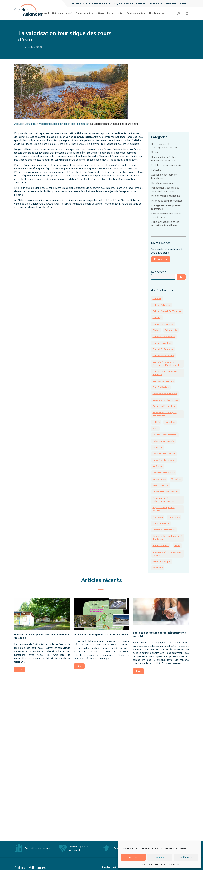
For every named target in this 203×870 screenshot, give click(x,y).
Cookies (144, 864)
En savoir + (160, 259)
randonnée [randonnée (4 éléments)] (174, 517)
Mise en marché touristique (165, 196)
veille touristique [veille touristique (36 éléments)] (161, 561)
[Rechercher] (181, 277)
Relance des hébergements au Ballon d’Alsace (101, 634)
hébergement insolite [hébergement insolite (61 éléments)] (163, 441)
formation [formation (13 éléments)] (170, 422)
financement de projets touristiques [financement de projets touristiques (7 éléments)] (165, 414)
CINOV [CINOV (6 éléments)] (156, 330)
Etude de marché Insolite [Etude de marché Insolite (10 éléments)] (165, 399)
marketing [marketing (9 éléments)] (176, 479)
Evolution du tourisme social (166, 165)
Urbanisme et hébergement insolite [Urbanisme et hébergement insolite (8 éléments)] (166, 553)
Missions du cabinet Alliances (166, 200)
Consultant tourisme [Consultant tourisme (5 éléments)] (163, 380)
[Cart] (187, 13)
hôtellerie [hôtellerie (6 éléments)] (158, 447)
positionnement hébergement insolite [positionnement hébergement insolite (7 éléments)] (163, 500)
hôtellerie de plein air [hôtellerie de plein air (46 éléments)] (164, 453)
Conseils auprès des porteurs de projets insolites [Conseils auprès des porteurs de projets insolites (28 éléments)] (167, 363)
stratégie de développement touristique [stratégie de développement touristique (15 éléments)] (167, 538)
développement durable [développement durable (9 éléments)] (165, 393)
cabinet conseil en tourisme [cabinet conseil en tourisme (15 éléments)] (167, 311)
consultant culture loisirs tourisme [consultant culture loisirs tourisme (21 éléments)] (166, 373)
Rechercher (159, 272)
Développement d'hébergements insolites (165, 145)
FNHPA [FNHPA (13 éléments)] (156, 422)
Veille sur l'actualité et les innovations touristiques (165, 223)
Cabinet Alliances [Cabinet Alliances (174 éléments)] (161, 304)
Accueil (18, 123)
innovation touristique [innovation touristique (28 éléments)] (164, 460)
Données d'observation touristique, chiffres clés (164, 158)
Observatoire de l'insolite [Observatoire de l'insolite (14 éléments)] (166, 491)
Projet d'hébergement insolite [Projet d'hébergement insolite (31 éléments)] (164, 509)
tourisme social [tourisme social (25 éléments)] (161, 545)
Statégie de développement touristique (167, 207)
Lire (19, 669)
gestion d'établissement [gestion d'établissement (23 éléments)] (165, 434)
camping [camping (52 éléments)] (157, 317)
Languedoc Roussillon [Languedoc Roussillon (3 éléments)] (164, 472)
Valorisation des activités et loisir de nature (63, 123)
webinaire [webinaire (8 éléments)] (158, 567)
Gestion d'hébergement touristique (164, 176)
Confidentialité (155, 864)
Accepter (133, 857)
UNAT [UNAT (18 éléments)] (177, 545)
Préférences (186, 857)
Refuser (160, 857)
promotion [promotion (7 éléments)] (158, 517)
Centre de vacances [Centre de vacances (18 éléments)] (163, 323)
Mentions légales (171, 864)
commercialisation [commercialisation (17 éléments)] (162, 342)
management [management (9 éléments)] (159, 479)
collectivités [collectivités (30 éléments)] (171, 330)
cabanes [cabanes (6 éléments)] (157, 298)
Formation (156, 170)
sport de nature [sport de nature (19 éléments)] (161, 523)
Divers (154, 152)
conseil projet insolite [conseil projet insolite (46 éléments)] (163, 355)
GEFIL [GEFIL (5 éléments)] (155, 428)
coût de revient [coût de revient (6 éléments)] (161, 387)
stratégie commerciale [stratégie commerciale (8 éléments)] (164, 529)
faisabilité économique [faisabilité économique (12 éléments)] (164, 406)
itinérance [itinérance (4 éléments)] (158, 466)
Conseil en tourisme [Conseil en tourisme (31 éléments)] (163, 349)
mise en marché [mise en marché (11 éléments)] (160, 485)
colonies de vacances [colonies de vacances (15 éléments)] (164, 336)
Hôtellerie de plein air (163, 183)
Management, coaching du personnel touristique (165, 189)
